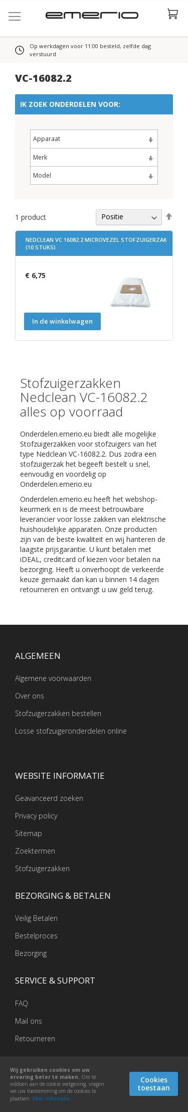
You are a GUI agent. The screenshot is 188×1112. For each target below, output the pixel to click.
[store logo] (94, 17)
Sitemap (28, 833)
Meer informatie (51, 1098)
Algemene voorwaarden (53, 678)
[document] (94, 1084)
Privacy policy (36, 815)
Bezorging (31, 953)
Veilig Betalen (36, 918)
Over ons (29, 696)
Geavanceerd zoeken (49, 798)
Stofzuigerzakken (42, 868)
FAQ (21, 1003)
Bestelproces (36, 935)
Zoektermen (35, 851)
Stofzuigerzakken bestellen (58, 713)
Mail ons (28, 1021)
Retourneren (35, 1038)
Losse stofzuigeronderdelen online (71, 731)
